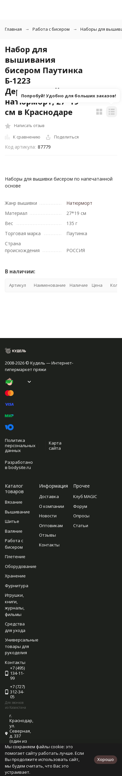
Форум (80, 506)
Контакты (49, 545)
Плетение (15, 556)
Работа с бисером (51, 29)
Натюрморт (79, 203)
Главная (13, 29)
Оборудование (20, 566)
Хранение (15, 576)
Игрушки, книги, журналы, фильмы (14, 604)
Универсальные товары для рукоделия (21, 646)
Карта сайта (55, 445)
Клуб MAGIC (85, 496)
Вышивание (17, 512)
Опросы (81, 516)
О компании (51, 506)
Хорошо (105, 759)
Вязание (13, 502)
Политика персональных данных (20, 445)
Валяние (13, 531)
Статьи (80, 525)
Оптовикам (51, 525)
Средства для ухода (15, 627)
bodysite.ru (19, 467)
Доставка (49, 496)
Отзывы (47, 535)
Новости (48, 516)
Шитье (12, 521)
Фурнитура (16, 586)
